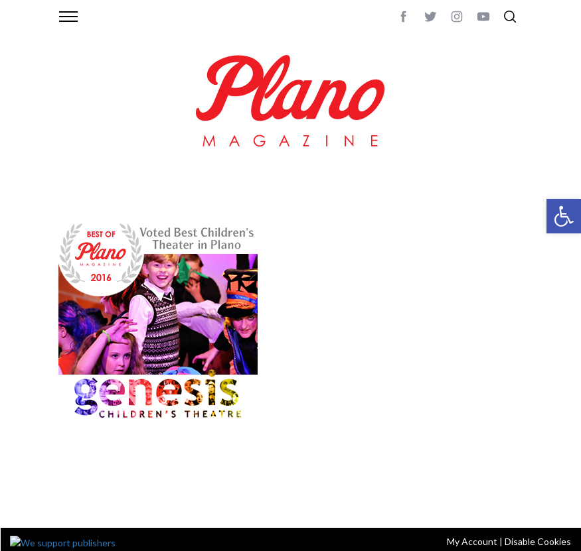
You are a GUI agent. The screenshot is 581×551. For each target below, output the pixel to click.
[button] (563, 216)
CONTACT (112, 484)
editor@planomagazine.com (121, 500)
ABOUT (72, 484)
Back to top (498, 484)
